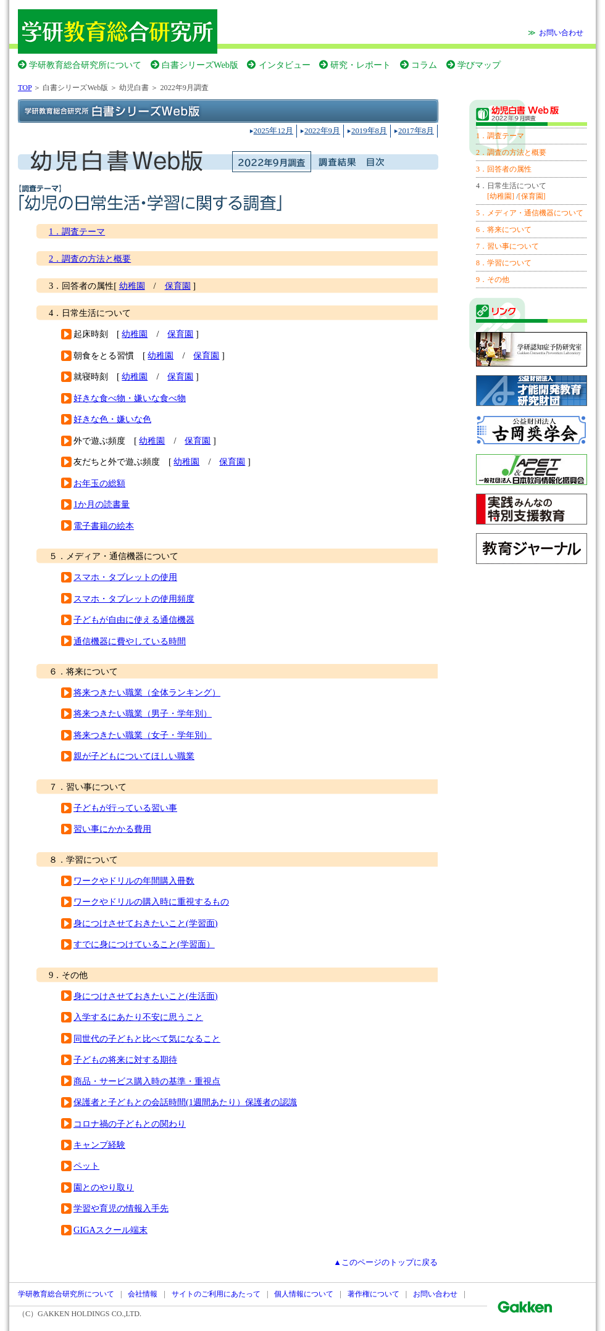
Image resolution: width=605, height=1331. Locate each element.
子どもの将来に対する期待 (125, 1059)
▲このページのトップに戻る (385, 1262)
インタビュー (285, 65)
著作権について (373, 1294)
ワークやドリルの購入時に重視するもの (151, 901)
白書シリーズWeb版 (200, 65)
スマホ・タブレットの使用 (125, 577)
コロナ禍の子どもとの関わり (129, 1124)
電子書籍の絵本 (103, 526)
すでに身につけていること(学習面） (144, 944)
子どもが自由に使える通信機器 (133, 619)
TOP (24, 87)
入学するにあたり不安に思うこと (138, 1017)
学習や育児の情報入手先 (121, 1208)
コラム (424, 65)
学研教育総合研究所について (85, 65)
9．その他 (492, 279)
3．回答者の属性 (504, 169)
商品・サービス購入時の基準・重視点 (146, 1081)
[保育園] (532, 196)
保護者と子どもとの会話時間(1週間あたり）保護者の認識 (185, 1102)
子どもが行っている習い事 (125, 808)
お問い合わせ (561, 32)
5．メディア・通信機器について (529, 213)
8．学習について (504, 263)
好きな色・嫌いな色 (112, 419)
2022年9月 (322, 130)
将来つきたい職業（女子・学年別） (142, 735)
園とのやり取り (103, 1187)
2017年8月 (416, 130)
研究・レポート (360, 65)
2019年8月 (369, 130)
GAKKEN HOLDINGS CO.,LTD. (89, 1313)
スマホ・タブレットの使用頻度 (133, 598)
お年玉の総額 (99, 483)
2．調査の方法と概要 (90, 258)
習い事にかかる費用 (112, 829)
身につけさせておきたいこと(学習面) (145, 923)
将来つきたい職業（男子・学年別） (142, 713)
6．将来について (504, 229)
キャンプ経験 (99, 1145)
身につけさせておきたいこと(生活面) (145, 996)
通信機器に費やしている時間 (129, 641)
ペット (86, 1166)
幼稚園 (132, 286)
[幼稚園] (500, 196)
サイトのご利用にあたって (216, 1294)
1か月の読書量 (101, 504)
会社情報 (142, 1294)
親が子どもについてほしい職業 (133, 756)
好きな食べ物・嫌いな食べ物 (129, 398)
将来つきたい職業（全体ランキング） (146, 692)
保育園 (178, 286)
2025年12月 (273, 130)
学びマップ (479, 65)
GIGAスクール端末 (110, 1230)
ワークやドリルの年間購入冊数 (133, 880)
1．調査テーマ (77, 231)
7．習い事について (507, 246)
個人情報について (303, 1294)
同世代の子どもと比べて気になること (146, 1038)
